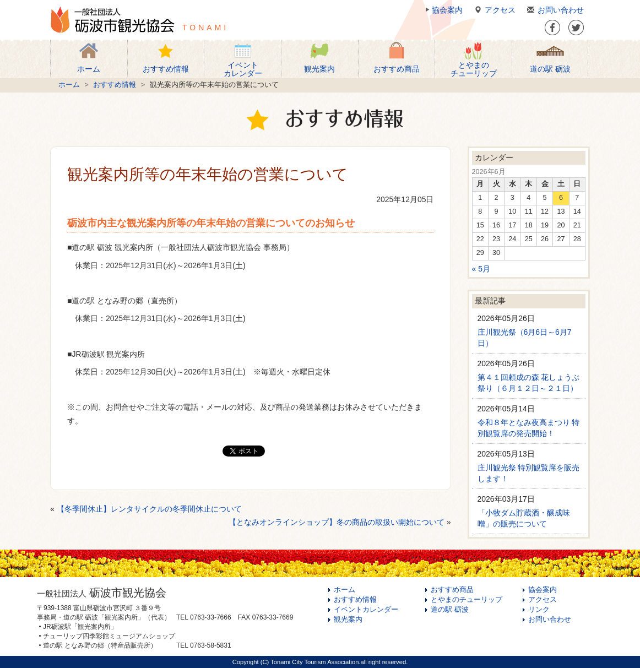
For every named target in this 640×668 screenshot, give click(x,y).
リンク (539, 609)
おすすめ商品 (452, 590)
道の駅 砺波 (450, 609)
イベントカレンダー (366, 609)
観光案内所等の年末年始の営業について (207, 174)
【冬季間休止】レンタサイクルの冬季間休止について (149, 508)
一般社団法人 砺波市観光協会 (112, 20)
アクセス (493, 10)
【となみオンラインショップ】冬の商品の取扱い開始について (336, 522)
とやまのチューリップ (466, 600)
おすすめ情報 (114, 85)
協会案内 (443, 10)
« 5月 (481, 268)
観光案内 (348, 619)
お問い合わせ (554, 10)
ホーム (69, 85)
